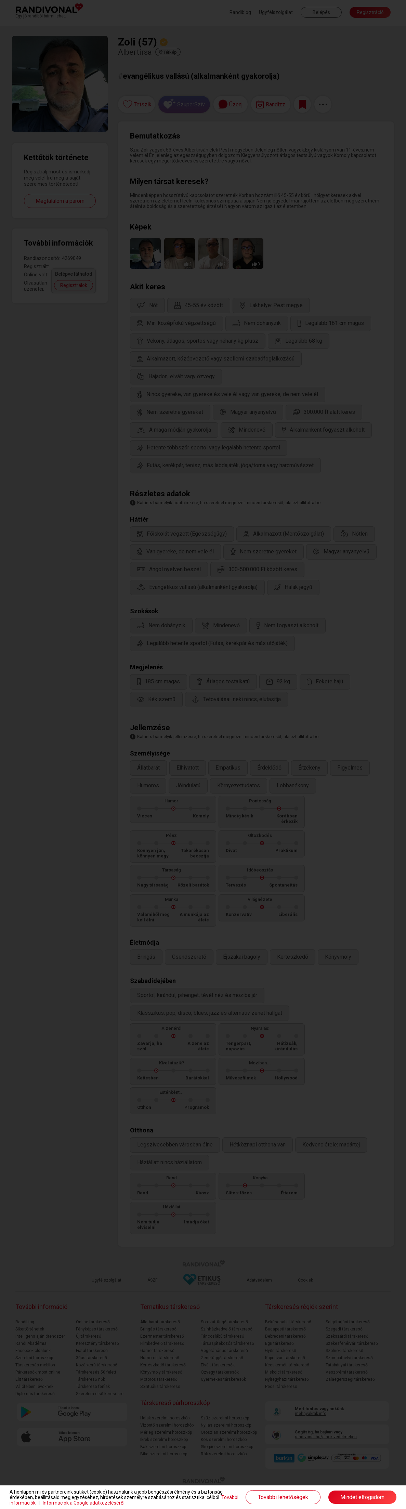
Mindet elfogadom (362, 1497)
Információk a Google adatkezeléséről (84, 1503)
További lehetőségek (283, 1497)
